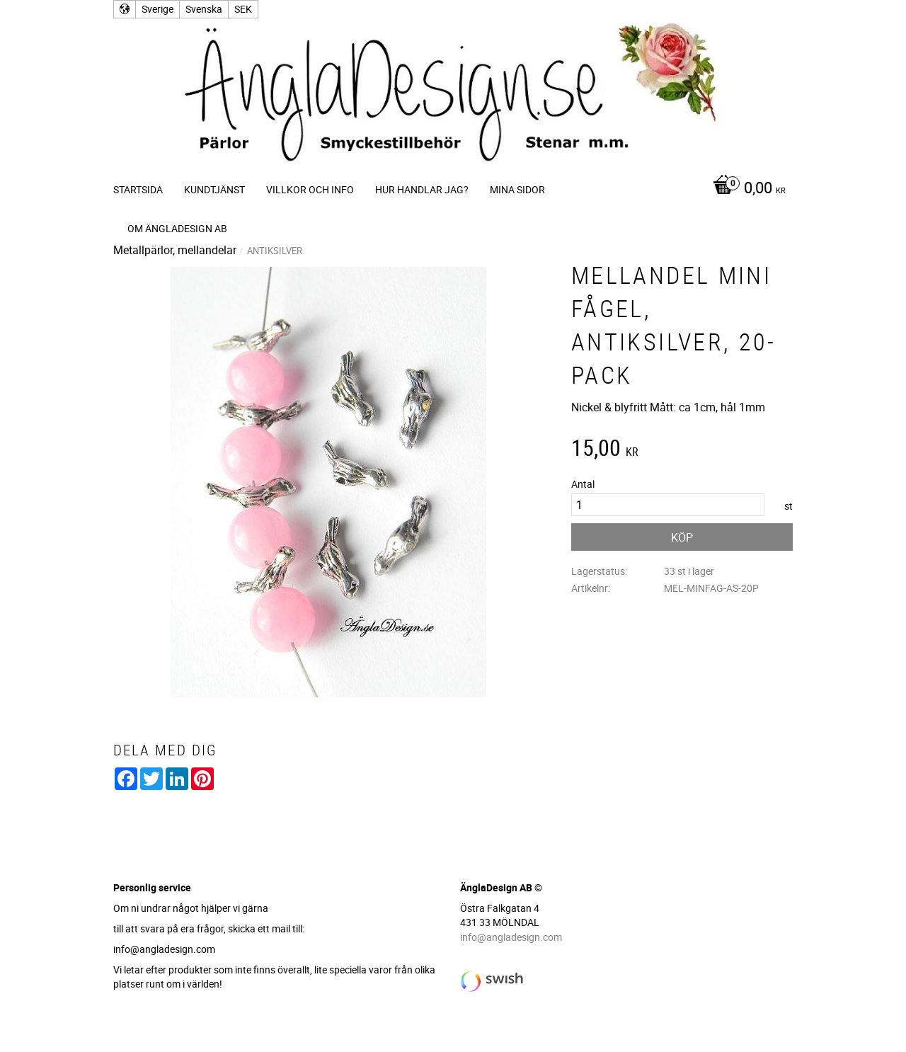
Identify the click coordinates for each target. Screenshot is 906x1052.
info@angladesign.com (511, 937)
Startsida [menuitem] (138, 189)
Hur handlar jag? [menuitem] (422, 189)
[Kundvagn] (746, 189)
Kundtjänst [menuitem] (214, 189)
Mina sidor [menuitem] (517, 189)
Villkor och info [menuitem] (310, 189)
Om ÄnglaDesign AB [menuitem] (177, 228)
